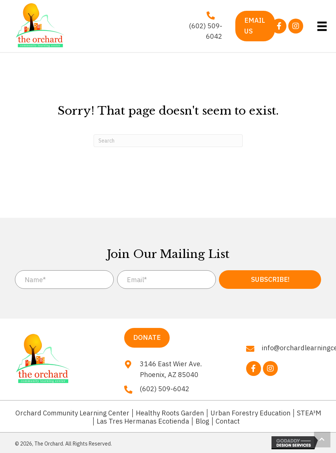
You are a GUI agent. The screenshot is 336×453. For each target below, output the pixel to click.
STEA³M (309, 413)
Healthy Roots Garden (170, 413)
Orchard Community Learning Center (72, 413)
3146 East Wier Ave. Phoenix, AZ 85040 (171, 369)
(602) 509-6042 (205, 31)
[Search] (168, 140)
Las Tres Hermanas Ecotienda (143, 421)
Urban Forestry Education (250, 413)
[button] (278, 26)
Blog (202, 421)
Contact (228, 421)
